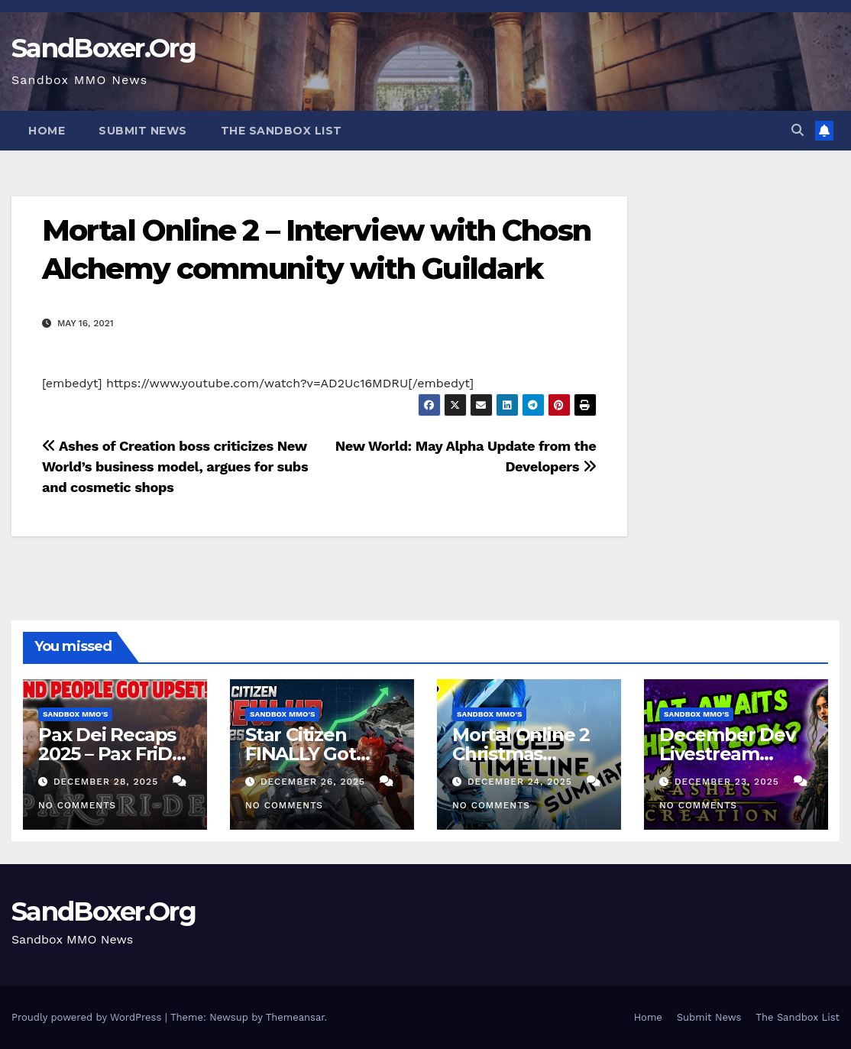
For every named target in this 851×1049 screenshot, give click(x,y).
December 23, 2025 (729, 781)
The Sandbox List (281, 131)
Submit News (143, 131)
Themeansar (295, 1017)
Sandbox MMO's (75, 714)
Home (46, 131)
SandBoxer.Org (103, 48)
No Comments (77, 805)
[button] (797, 130)
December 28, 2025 (107, 781)
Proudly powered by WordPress (88, 1017)
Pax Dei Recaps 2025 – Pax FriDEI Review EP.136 (113, 754)
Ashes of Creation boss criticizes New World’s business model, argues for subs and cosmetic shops (175, 466)
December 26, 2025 (314, 781)
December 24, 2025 (522, 781)
